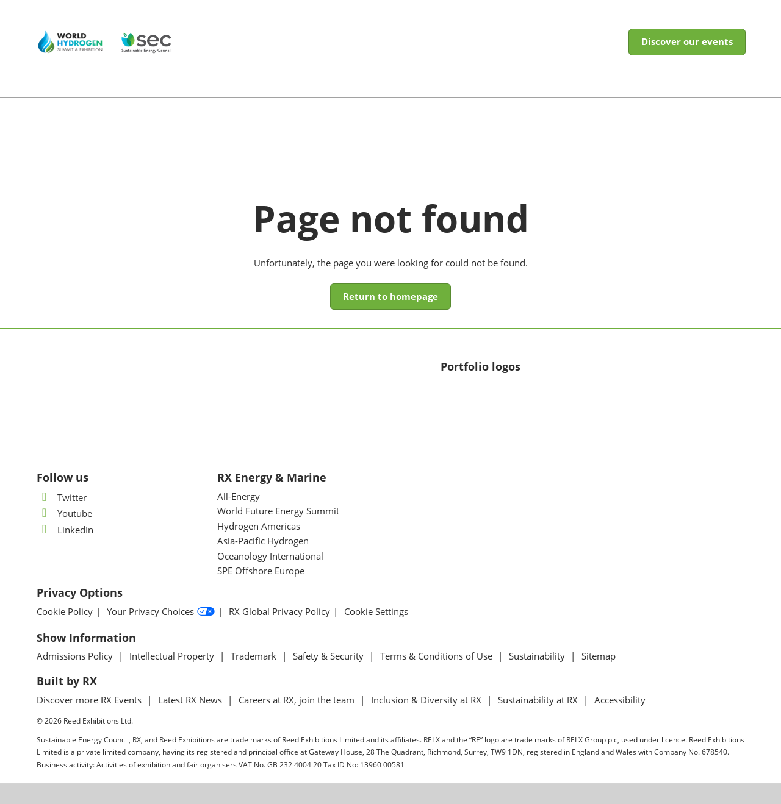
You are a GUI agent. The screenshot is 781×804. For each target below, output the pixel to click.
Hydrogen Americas (258, 526)
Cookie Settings (376, 611)
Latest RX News (191, 700)
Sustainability (538, 656)
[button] (687, 42)
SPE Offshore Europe (260, 570)
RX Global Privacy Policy (279, 611)
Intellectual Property (173, 656)
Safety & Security (329, 656)
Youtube (64, 513)
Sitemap (598, 656)
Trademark (255, 656)
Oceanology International (270, 556)
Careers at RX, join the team (298, 700)
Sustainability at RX (539, 700)
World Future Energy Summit (278, 511)
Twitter (62, 497)
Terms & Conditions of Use (437, 656)
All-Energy (238, 496)
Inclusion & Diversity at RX (427, 700)
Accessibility (620, 700)
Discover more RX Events (90, 700)
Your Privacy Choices (161, 612)
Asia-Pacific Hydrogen (263, 541)
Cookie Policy (65, 611)
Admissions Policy (76, 656)
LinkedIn (65, 530)
